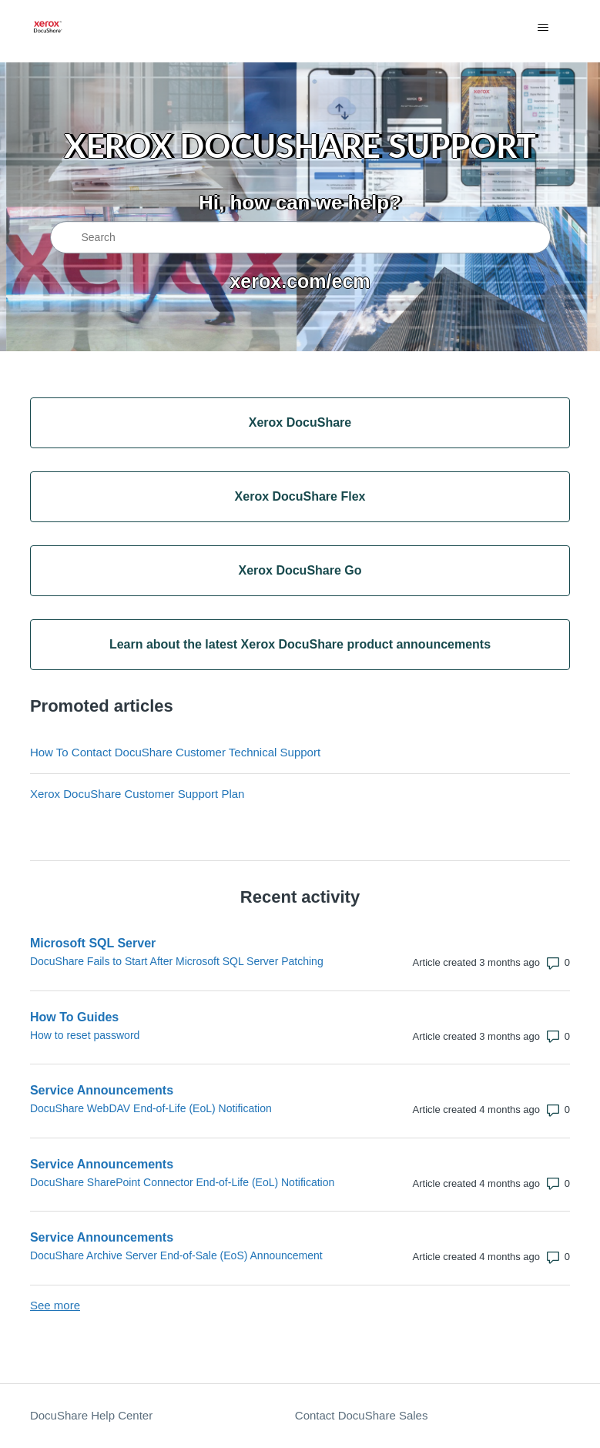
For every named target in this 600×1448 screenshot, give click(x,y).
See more (55, 1305)
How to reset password (84, 1035)
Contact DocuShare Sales (361, 1415)
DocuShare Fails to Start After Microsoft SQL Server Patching (176, 961)
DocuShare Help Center (91, 1415)
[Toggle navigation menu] (542, 27)
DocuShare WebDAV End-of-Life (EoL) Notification (151, 1108)
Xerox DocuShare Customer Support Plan (137, 793)
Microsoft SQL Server (93, 943)
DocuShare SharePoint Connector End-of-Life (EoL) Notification (182, 1182)
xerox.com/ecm (300, 281)
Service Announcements (101, 1090)
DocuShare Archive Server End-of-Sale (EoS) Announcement (176, 1255)
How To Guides (74, 1017)
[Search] (300, 237)
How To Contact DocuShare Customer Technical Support (175, 752)
